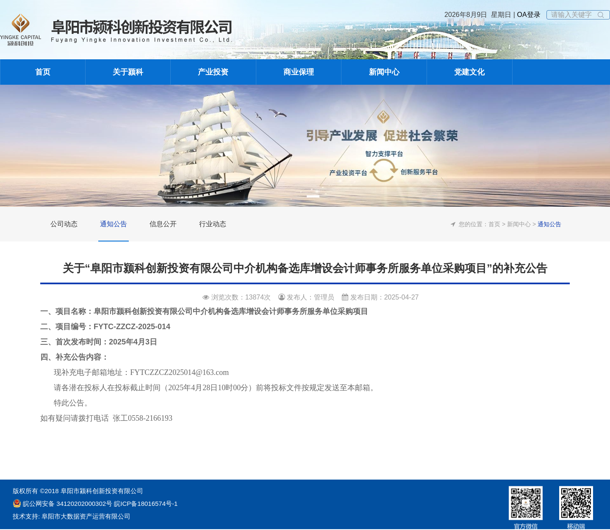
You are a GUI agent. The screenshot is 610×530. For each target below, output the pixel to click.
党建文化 (469, 72)
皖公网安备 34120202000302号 (67, 503)
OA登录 (528, 14)
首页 (42, 72)
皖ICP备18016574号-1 (144, 503)
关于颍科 (128, 72)
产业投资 (213, 72)
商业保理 (298, 72)
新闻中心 (384, 72)
